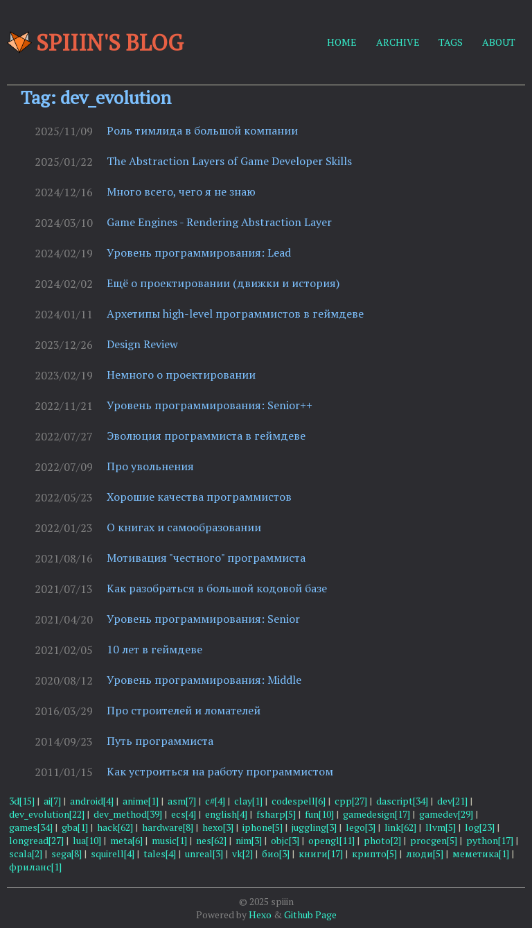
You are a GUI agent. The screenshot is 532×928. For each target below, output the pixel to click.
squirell (112, 853)
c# (215, 800)
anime (141, 800)
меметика (480, 853)
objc (285, 840)
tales (159, 853)
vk (242, 853)
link (400, 827)
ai (52, 800)
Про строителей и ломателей (183, 710)
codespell (299, 800)
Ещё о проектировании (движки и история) (223, 283)
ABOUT (498, 42)
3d (22, 800)
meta (126, 840)
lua (87, 840)
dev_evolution (47, 813)
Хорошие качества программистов (199, 496)
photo (382, 840)
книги (321, 853)
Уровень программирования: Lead (199, 252)
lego (360, 827)
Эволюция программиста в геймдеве (206, 435)
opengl (331, 840)
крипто (374, 853)
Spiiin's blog (95, 42)
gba (75, 827)
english (226, 813)
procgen (433, 840)
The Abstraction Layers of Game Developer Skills (229, 161)
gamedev (446, 813)
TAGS (450, 42)
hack (115, 827)
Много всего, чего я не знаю (181, 191)
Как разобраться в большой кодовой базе (217, 588)
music (169, 840)
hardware (167, 827)
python (489, 840)
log (480, 827)
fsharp (276, 813)
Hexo (260, 914)
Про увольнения (150, 466)
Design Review (142, 344)
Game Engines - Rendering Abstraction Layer (219, 222)
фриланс (35, 866)
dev (452, 800)
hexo (217, 827)
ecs (183, 813)
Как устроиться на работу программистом (220, 771)
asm (182, 800)
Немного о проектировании (181, 374)
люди (424, 853)
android (92, 800)
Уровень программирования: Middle (204, 679)
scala (25, 853)
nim (249, 840)
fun (319, 813)
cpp (351, 800)
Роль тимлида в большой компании (202, 130)
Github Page (310, 914)
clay (248, 800)
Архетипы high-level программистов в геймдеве (235, 313)
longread (36, 840)
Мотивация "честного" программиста (206, 557)
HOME (342, 42)
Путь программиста (160, 740)
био (276, 853)
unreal (204, 853)
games (31, 827)
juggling (314, 827)
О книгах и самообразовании (184, 527)
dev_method (128, 813)
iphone (262, 827)
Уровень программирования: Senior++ (209, 405)
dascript (402, 800)
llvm (440, 827)
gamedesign (376, 813)
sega (66, 853)
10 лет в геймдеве (154, 649)
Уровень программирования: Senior (203, 618)
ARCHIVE (398, 42)
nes (211, 840)
